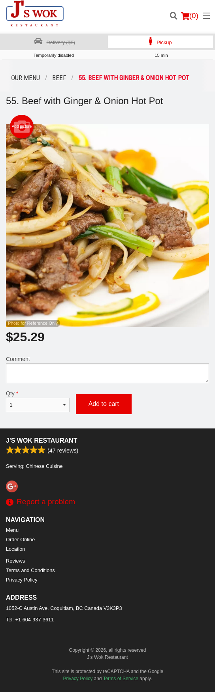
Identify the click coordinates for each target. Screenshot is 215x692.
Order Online (20, 539)
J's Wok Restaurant (41, 440)
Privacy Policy (22, 580)
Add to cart (104, 403)
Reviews (15, 561)
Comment (107, 369)
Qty (38, 401)
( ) (189, 16)
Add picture (22, 126)
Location (15, 549)
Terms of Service (120, 678)
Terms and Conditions (30, 570)
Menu (12, 530)
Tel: (30, 620)
